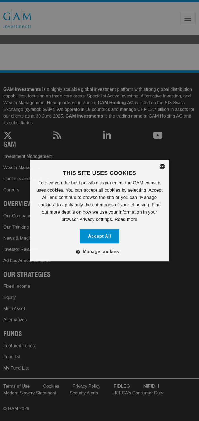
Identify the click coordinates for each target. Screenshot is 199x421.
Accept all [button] (99, 236)
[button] (99, 251)
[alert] (99, 210)
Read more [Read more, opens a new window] (126, 219)
